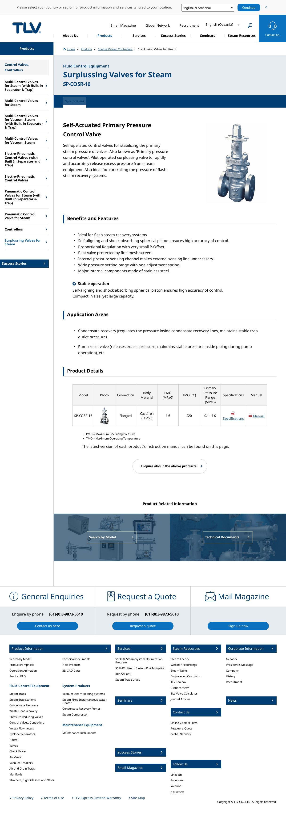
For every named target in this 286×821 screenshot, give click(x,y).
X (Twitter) (177, 792)
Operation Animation (23, 671)
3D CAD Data (71, 671)
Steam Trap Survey (127, 680)
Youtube (176, 786)
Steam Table (179, 671)
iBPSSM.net (122, 674)
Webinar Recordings (184, 665)
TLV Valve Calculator (184, 693)
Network (231, 659)
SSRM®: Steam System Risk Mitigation (140, 668)
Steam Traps (17, 694)
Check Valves (18, 751)
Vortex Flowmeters (21, 728)
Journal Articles (180, 699)
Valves (13, 746)
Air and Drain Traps (22, 769)
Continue (248, 7)
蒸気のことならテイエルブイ (26, 27)
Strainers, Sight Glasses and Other (31, 780)
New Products (71, 665)
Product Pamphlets (21, 665)
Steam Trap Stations (22, 700)
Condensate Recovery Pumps (81, 709)
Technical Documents (76, 659)
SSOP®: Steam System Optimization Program (138, 660)
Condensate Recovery (23, 705)
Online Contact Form (184, 723)
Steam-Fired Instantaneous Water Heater (84, 701)
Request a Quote (181, 728)
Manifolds (15, 774)
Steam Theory (180, 659)
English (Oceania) (219, 24)
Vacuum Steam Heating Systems (83, 694)
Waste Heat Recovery (23, 711)
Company (232, 671)
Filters (13, 740)
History (230, 676)
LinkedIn (176, 775)
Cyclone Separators (22, 734)
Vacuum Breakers (21, 763)
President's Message (239, 665)
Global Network (181, 734)
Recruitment (234, 682)
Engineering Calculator (186, 676)
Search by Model (20, 659)
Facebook (177, 780)
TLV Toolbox (178, 682)
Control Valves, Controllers (26, 722)
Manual (259, 416)
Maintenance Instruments (79, 733)
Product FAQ (17, 676)
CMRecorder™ (180, 688)
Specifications (233, 418)
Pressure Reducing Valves (26, 717)
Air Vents (15, 757)
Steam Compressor (75, 714)
